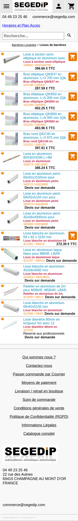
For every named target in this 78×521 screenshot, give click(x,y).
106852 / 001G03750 (37, 65)
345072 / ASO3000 (35, 184)
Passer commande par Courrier (39, 374)
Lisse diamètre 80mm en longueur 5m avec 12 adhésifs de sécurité (41, 323)
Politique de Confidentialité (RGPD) (39, 417)
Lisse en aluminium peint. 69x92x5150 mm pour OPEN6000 (42, 197)
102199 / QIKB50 (34, 104)
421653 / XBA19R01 (36, 277)
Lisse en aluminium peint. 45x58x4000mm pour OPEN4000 (42, 217)
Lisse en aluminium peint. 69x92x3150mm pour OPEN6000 (42, 177)
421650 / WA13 (33, 297)
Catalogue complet (38, 434)
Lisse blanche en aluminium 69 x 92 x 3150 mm (43, 235)
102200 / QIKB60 (34, 124)
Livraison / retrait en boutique (39, 391)
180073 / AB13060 (35, 164)
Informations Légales (39, 425)
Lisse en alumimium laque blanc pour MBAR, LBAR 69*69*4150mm (42, 253)
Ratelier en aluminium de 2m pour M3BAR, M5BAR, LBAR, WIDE (45, 290)
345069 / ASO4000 (35, 224)
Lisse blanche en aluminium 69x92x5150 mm (43, 304)
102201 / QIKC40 (34, 144)
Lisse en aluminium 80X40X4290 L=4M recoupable (37, 157)
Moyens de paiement (39, 383)
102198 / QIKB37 (34, 85)
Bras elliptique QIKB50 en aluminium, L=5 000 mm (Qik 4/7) (44, 97)
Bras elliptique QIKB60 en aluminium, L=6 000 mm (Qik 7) (44, 117)
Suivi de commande (38, 400)
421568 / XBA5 (33, 313)
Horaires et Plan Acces (21, 25)
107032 (28, 330)
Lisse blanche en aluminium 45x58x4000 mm (43, 268)
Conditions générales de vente (39, 408)
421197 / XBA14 (34, 260)
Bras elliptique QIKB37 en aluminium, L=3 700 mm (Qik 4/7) (44, 77)
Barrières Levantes (24, 45)
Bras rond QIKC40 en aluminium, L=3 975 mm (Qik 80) (44, 137)
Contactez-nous (39, 366)
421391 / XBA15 (34, 244)
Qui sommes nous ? (39, 357)
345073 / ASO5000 (35, 204)
